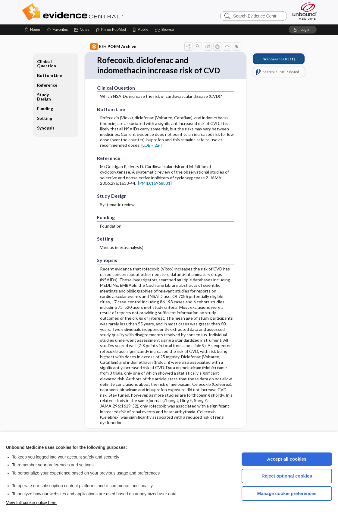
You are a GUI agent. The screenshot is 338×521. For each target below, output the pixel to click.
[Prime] (111, 29)
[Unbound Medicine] (305, 11)
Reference (47, 85)
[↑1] (278, 59)
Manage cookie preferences (287, 493)
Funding (45, 108)
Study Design (44, 96)
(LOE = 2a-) (151, 145)
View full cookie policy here (31, 502)
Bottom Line (49, 75)
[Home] (32, 29)
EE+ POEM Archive (113, 46)
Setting (44, 118)
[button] (165, 29)
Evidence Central (96, 12)
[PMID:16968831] (155, 183)
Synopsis (46, 127)
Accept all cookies (287, 459)
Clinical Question (46, 63)
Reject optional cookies (286, 475)
